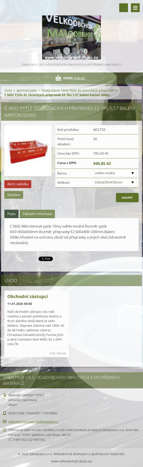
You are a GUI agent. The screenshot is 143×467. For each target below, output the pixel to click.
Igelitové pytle (27, 90)
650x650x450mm (109, 182)
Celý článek (57, 353)
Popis (11, 213)
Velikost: (63, 182)
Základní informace (37, 213)
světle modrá (105, 173)
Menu (135, 7)
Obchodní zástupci (27, 296)
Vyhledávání (123, 7)
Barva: (62, 173)
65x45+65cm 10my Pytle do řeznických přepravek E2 (80, 90)
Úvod (8, 90)
